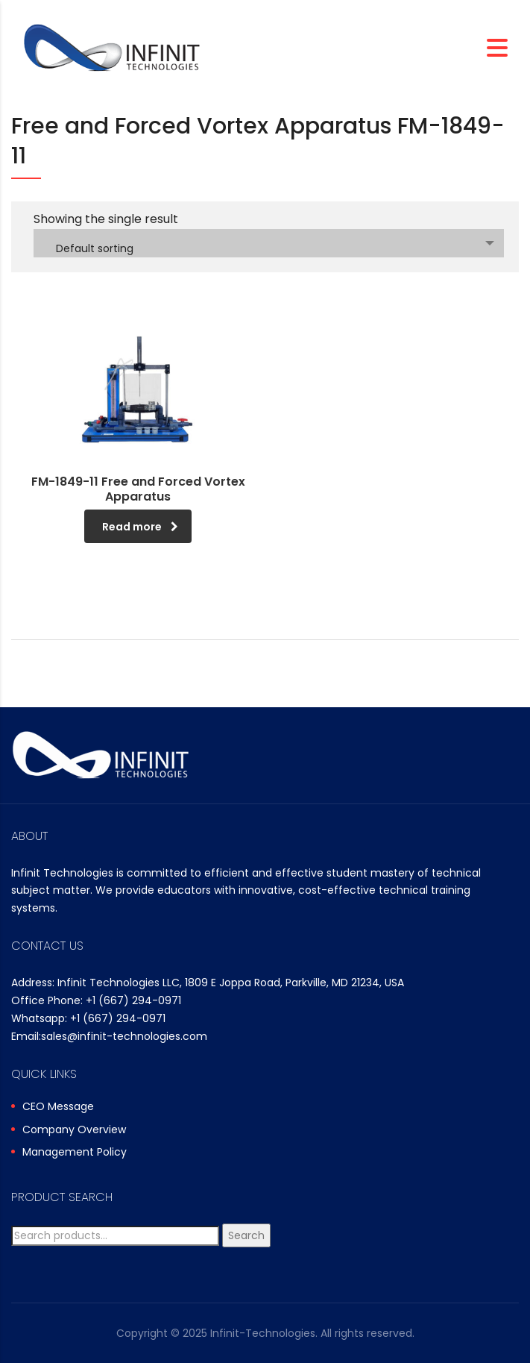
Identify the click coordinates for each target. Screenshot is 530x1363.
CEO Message (58, 1107)
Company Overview (74, 1130)
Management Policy (74, 1152)
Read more (140, 526)
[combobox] (269, 243)
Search (246, 1235)
